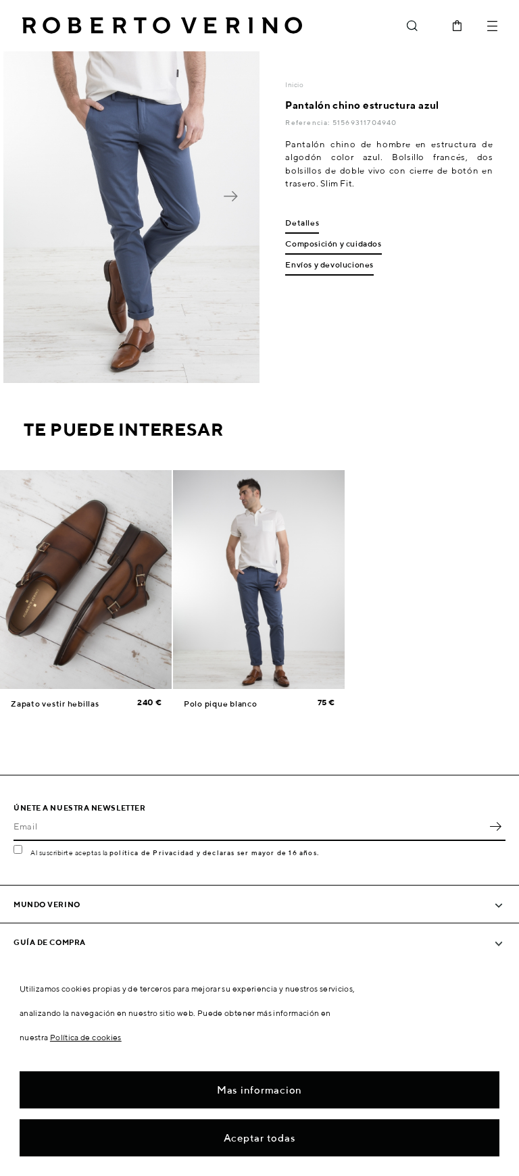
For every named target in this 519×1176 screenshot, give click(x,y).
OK (495, 826)
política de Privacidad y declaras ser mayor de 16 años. (214, 852)
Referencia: (308, 122)
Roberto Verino (162, 25)
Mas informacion (259, 1090)
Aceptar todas (260, 1138)
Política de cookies (86, 1037)
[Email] (249, 826)
